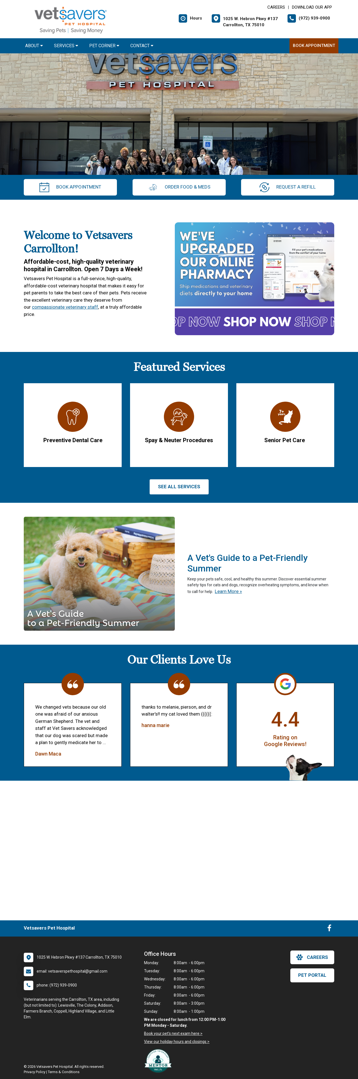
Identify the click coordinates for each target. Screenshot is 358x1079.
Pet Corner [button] (104, 45)
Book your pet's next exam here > (173, 1033)
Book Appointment (314, 45)
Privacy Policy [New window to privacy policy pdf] (34, 1072)
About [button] (34, 45)
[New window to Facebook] (329, 929)
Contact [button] (141, 45)
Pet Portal (312, 975)
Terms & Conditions (63, 1072)
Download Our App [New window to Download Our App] (312, 7)
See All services (179, 486)
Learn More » (228, 591)
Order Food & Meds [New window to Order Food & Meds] (179, 187)
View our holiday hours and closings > (176, 1041)
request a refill (288, 187)
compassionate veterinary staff (65, 307)
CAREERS (276, 7)
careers (312, 957)
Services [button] (66, 45)
